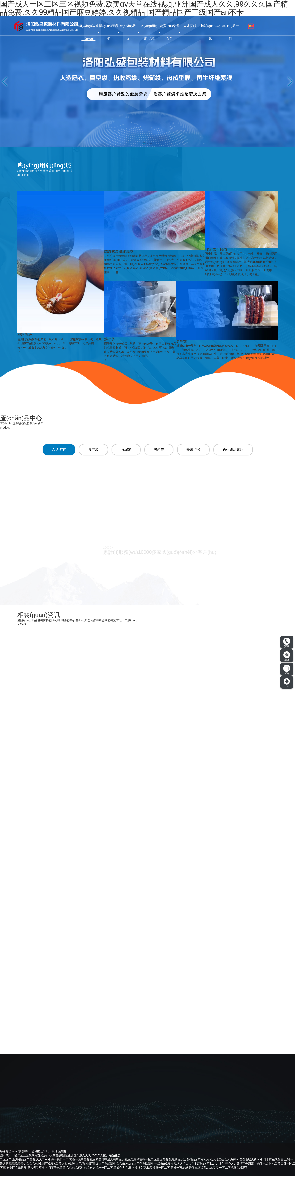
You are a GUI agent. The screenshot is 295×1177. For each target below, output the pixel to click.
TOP (286, 683)
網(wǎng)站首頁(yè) (88, 32)
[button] (144, 143)
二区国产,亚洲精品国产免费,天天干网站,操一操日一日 (34, 1160)
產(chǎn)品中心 (128, 32)
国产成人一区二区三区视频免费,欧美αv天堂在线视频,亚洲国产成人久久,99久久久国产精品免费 (60, 1156)
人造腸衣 (56, 450)
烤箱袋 (158, 450)
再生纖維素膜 (235, 450)
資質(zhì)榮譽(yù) (169, 32)
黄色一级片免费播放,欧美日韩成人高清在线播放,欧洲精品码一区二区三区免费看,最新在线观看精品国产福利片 (139, 1160)
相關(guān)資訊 (210, 32)
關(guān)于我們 (108, 32)
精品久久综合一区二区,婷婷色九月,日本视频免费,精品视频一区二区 (127, 1169)
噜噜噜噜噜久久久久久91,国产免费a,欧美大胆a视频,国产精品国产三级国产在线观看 (62, 1165)
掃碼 (287, 656)
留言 (286, 670)
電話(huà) (286, 643)
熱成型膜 (194, 450)
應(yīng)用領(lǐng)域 (149, 32)
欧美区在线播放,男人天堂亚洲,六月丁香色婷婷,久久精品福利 (45, 1169)
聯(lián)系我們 (230, 32)
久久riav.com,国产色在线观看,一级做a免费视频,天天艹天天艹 (155, 1165)
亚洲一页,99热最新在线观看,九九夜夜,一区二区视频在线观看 (209, 1169)
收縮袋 (125, 450)
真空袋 (91, 450)
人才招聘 (189, 26)
